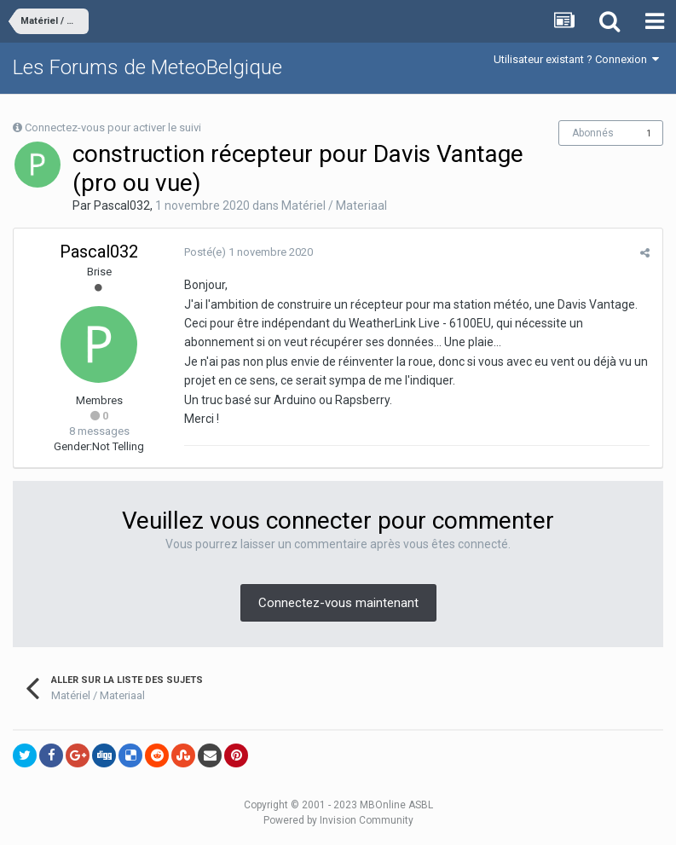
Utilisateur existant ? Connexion (576, 59)
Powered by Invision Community (338, 820)
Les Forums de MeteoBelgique (147, 67)
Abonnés (593, 133)
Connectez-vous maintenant (338, 603)
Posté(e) (248, 252)
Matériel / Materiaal (334, 205)
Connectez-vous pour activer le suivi (113, 127)
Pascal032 (122, 205)
